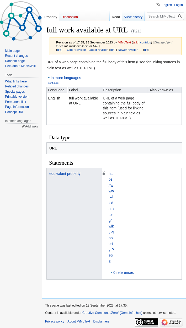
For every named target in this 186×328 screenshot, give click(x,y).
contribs (145, 42)
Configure (53, 82)
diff (59, 49)
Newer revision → (130, 49)
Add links (31, 126)
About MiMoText (78, 321)
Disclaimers (101, 321)
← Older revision (74, 49)
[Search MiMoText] (165, 16)
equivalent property (65, 173)
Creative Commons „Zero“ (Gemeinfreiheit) (112, 313)
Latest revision (98, 49)
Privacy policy (54, 321)
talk (135, 42)
